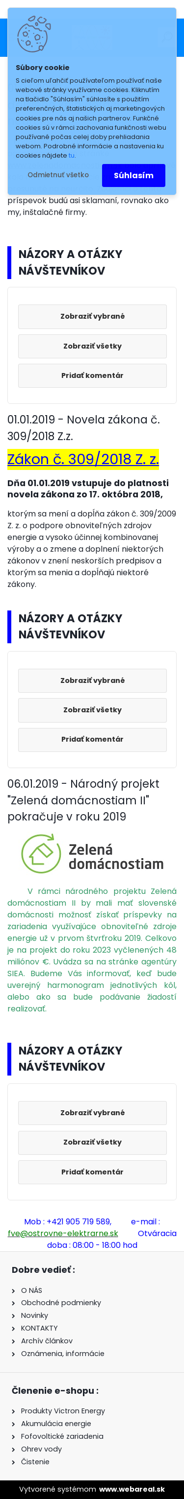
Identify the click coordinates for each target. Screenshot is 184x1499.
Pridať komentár (92, 375)
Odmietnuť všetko (58, 175)
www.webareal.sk (132, 1489)
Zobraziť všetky (92, 346)
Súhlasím (134, 175)
